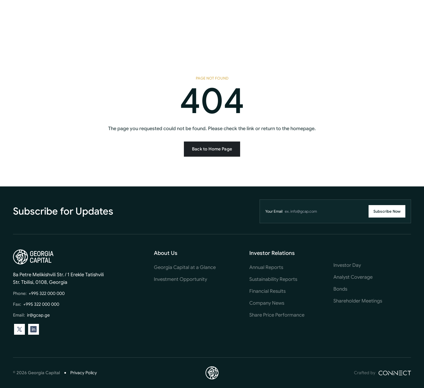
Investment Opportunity (180, 279)
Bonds (340, 289)
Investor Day (347, 265)
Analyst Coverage (353, 277)
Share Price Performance (276, 315)
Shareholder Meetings (357, 301)
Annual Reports (266, 267)
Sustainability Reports (273, 279)
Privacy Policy (83, 373)
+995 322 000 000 (47, 293)
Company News (266, 303)
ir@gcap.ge (38, 315)
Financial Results (267, 291)
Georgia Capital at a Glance (185, 267)
